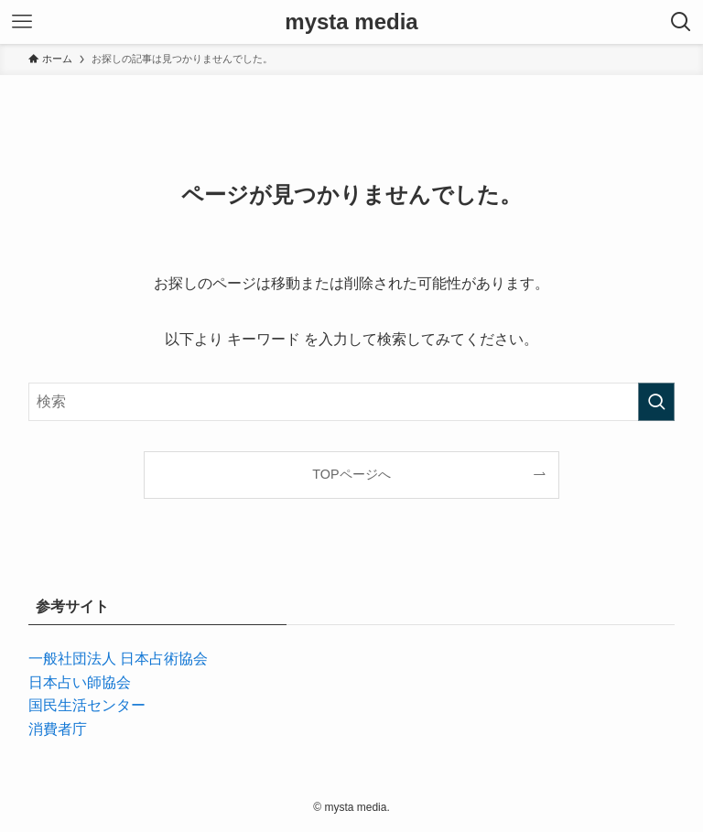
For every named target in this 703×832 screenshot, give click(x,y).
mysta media (351, 22)
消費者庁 (57, 729)
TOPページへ (351, 474)
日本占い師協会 (79, 682)
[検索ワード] (352, 402)
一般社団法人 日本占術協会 (118, 658)
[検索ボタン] (681, 22)
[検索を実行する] (656, 402)
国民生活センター (87, 705)
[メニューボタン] (22, 22)
